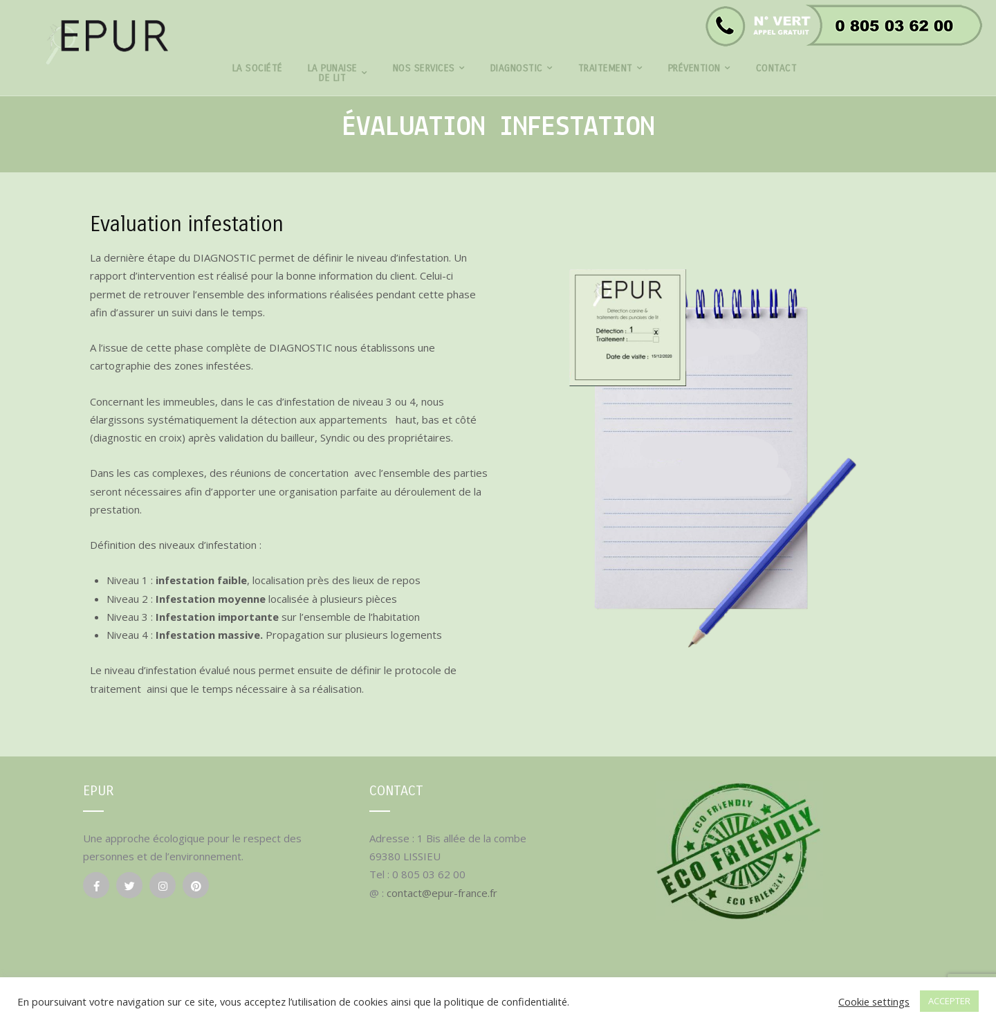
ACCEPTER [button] (949, 1001)
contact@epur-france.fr (442, 893)
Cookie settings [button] (874, 1001)
